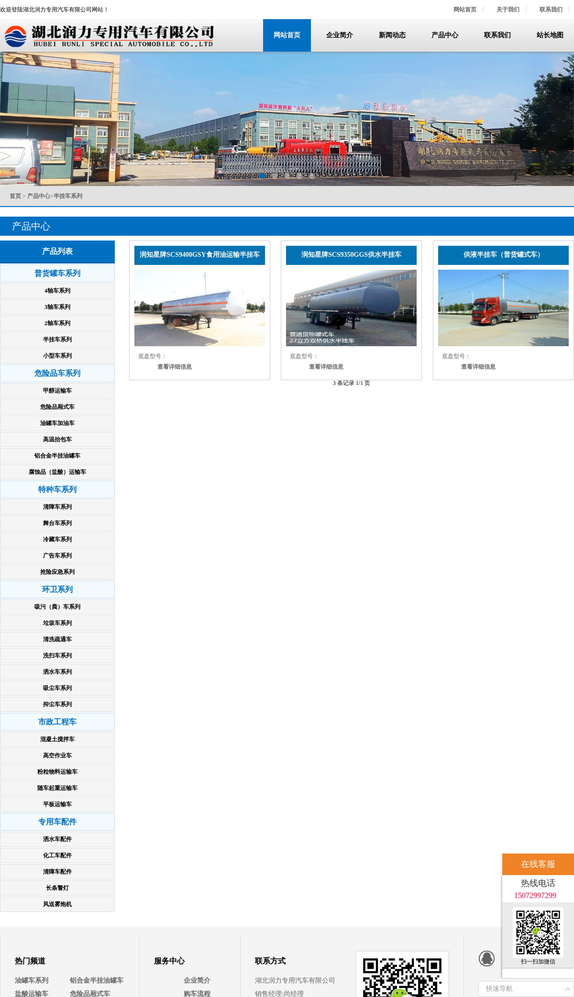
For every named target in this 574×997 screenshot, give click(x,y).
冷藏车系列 (57, 539)
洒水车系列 (57, 671)
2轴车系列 (57, 323)
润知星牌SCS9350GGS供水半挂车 (351, 254)
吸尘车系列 (57, 688)
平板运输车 (57, 804)
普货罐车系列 (57, 273)
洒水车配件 (57, 839)
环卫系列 (57, 589)
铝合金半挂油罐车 (57, 455)
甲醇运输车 (57, 390)
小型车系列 (57, 355)
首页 (15, 196)
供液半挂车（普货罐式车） (504, 254)
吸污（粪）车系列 (57, 606)
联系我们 (551, 9)
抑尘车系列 (57, 704)
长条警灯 (57, 888)
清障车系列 (57, 507)
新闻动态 (392, 35)
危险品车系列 (57, 373)
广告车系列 (57, 555)
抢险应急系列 (57, 572)
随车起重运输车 (57, 788)
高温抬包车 (57, 439)
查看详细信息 (174, 366)
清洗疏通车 (57, 639)
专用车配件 (57, 822)
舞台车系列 (57, 523)
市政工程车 (57, 722)
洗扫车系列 (57, 655)
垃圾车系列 (57, 623)
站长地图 (550, 35)
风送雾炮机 (57, 904)
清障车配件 (57, 871)
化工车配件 (57, 855)
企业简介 (339, 35)
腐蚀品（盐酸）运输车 (57, 472)
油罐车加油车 (57, 423)
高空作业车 (57, 755)
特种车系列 (57, 489)
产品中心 (444, 35)
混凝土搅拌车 (57, 739)
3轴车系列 (57, 307)
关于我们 (508, 9)
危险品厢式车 (57, 407)
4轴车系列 (57, 290)
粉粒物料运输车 (57, 771)
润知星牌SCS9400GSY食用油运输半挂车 (199, 254)
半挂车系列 (57, 339)
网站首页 (464, 9)
